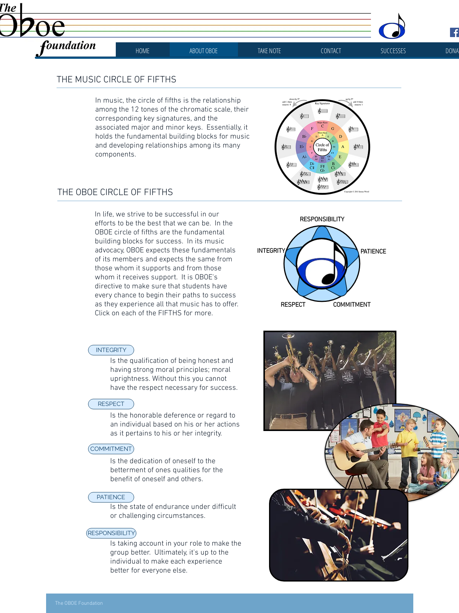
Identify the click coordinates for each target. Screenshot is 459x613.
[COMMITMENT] (111, 449)
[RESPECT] (111, 404)
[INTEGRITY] (111, 350)
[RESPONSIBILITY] (111, 533)
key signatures (167, 118)
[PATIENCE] (111, 497)
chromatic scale (205, 109)
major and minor (158, 127)
